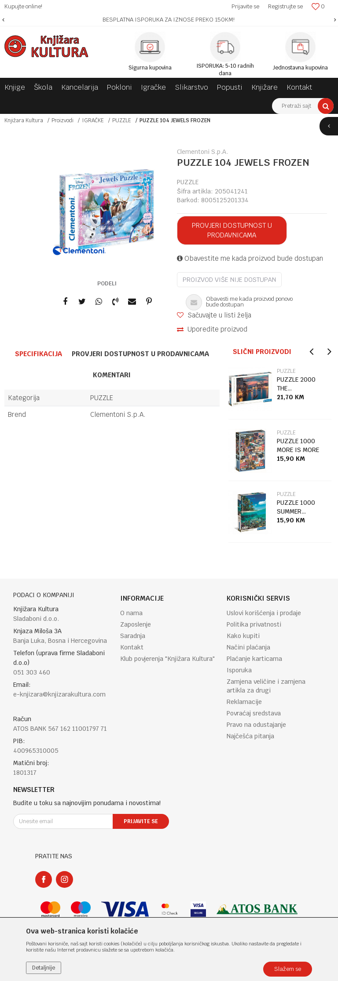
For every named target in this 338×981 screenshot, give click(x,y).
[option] (169, 19)
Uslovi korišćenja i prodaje (264, 613)
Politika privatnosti (254, 624)
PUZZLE (121, 120)
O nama (131, 613)
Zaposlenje (135, 624)
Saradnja (132, 636)
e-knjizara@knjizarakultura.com (59, 694)
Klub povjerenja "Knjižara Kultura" (167, 659)
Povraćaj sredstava (254, 713)
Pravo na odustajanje (256, 725)
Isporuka (239, 670)
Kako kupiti (243, 636)
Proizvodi (62, 120)
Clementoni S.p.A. (118, 414)
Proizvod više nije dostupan (229, 280)
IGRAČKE (93, 120)
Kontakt (131, 647)
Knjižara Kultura (23, 120)
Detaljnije (43, 967)
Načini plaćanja (248, 647)
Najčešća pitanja (250, 736)
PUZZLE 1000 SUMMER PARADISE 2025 (299, 507)
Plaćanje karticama (254, 659)
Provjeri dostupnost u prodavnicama (232, 230)
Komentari (112, 375)
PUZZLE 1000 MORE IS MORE (298, 445)
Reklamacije (244, 702)
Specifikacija (38, 354)
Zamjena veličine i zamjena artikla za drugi (266, 686)
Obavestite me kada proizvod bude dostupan (250, 258)
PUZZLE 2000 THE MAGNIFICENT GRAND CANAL (297, 384)
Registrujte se (285, 6)
